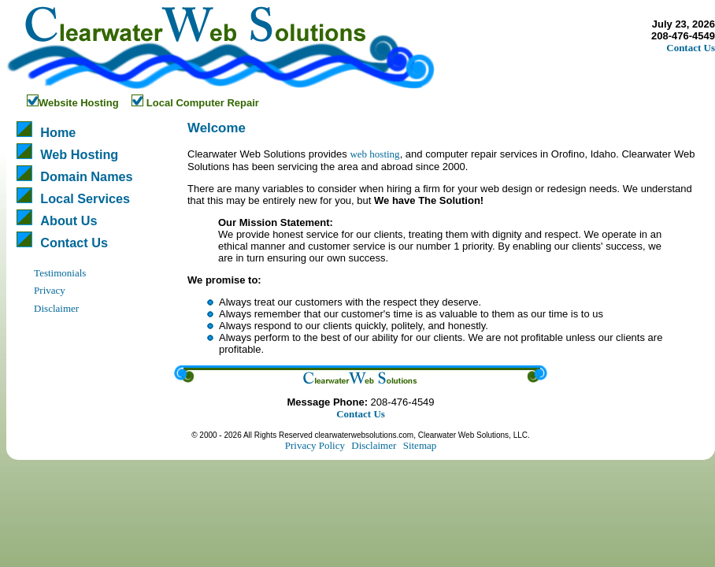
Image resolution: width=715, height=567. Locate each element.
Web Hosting (79, 154)
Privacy (49, 290)
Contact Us (690, 48)
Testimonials (60, 273)
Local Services (85, 198)
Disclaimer (56, 308)
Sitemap (420, 445)
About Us (68, 220)
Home (58, 132)
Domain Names (86, 176)
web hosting (374, 154)
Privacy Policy (315, 445)
